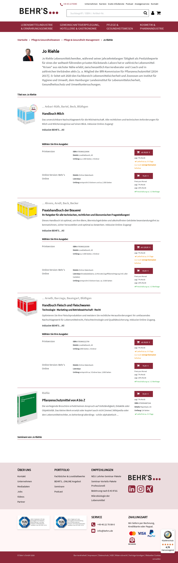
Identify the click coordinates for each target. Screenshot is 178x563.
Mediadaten (23, 486)
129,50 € (143, 247)
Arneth (49, 298)
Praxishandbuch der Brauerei (61, 210)
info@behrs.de (105, 530)
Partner (21, 501)
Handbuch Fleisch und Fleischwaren (66, 305)
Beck (73, 106)
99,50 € (143, 152)
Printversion (48, 151)
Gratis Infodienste (116, 3)
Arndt (58, 203)
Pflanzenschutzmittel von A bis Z (63, 400)
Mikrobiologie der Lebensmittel (100, 498)
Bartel (65, 106)
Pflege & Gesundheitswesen (120, 26)
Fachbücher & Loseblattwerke (69, 476)
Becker (74, 203)
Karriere (102, 3)
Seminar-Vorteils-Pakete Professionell (103, 483)
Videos (20, 496)
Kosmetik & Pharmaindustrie (152, 26)
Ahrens (49, 203)
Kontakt (154, 3)
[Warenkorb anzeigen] (159, 13)
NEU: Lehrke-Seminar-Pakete (106, 476)
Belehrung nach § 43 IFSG (104, 490)
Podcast (129, 3)
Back (66, 203)
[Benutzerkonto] (152, 13)
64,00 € (142, 270)
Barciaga (59, 298)
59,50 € (142, 393)
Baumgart (73, 298)
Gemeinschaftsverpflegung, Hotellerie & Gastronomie (79, 26)
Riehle (46, 393)
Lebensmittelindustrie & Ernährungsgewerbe (37, 26)
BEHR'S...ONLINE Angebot (67, 481)
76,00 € (142, 175)
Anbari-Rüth (52, 106)
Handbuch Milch (53, 113)
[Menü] (173, 531)
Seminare (59, 486)
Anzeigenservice (142, 3)
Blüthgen (82, 106)
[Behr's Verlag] (39, 10)
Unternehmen (91, 3)
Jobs (19, 491)
